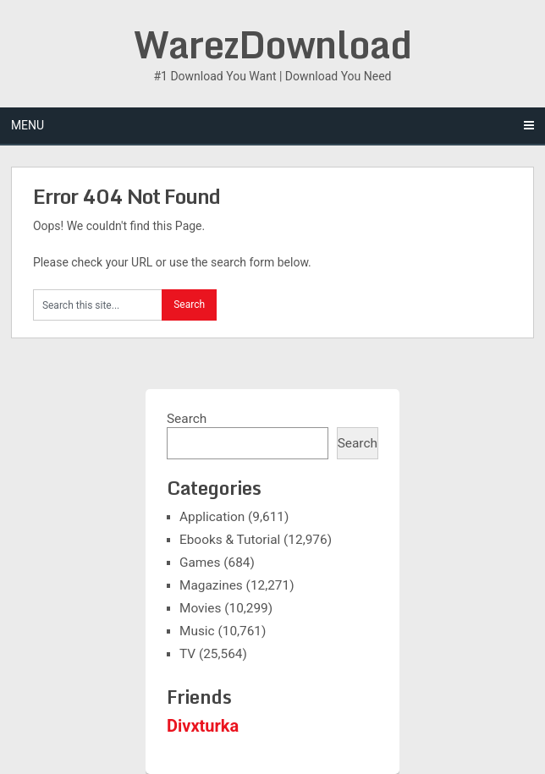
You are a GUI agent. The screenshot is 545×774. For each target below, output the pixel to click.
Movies (200, 608)
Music (197, 631)
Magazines (211, 585)
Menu (27, 125)
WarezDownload (272, 44)
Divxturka (203, 726)
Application (212, 516)
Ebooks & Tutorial (229, 539)
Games (199, 562)
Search (186, 418)
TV (187, 653)
